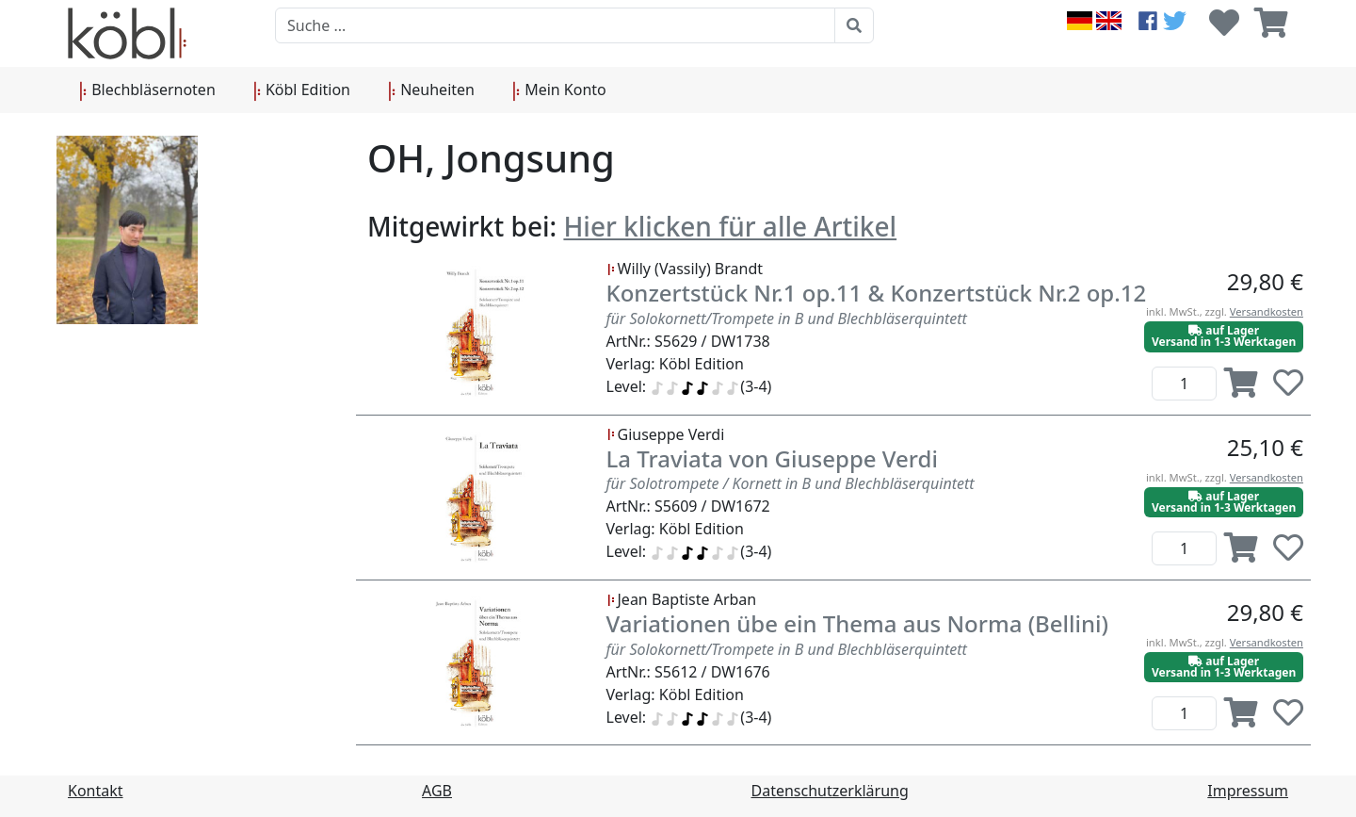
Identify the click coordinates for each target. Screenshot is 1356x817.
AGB (437, 790)
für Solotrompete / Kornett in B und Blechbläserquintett (790, 483)
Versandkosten (1266, 311)
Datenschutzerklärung (830, 790)
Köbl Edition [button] (301, 90)
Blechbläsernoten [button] (147, 90)
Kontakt (95, 790)
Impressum (1247, 790)
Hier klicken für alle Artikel (729, 226)
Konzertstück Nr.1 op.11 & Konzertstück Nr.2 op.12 (876, 292)
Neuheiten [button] (431, 90)
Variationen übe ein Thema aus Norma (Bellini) (857, 623)
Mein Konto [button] (559, 90)
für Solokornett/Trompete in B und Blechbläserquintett (786, 318)
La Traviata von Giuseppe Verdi (772, 458)
